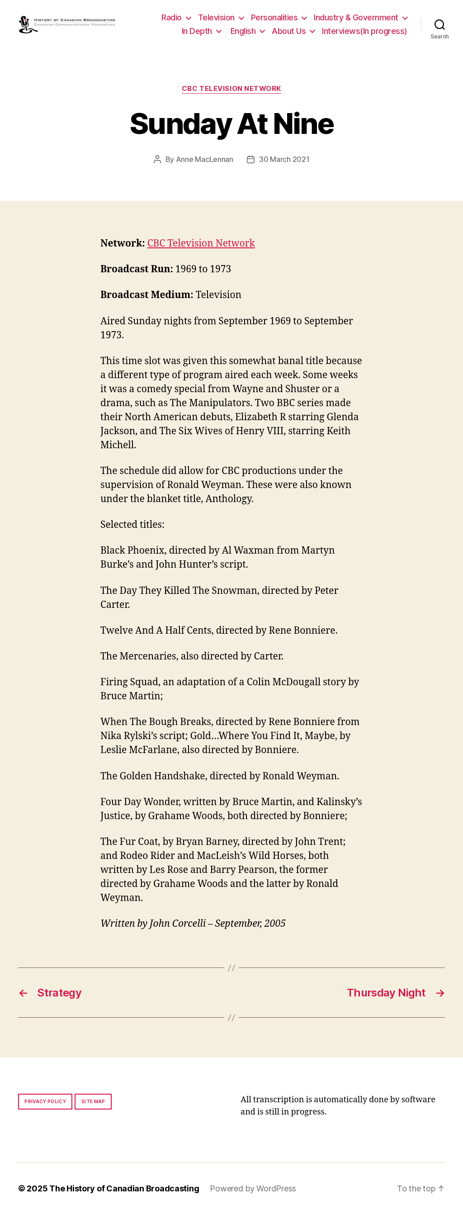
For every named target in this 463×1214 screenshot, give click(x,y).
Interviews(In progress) (364, 31)
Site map (93, 1101)
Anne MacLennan (204, 159)
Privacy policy (45, 1101)
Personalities (274, 17)
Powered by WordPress (253, 1188)
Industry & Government (356, 17)
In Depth (197, 31)
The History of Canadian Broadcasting (124, 1188)
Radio (171, 17)
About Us (289, 31)
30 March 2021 (284, 159)
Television (216, 17)
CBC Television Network (231, 89)
